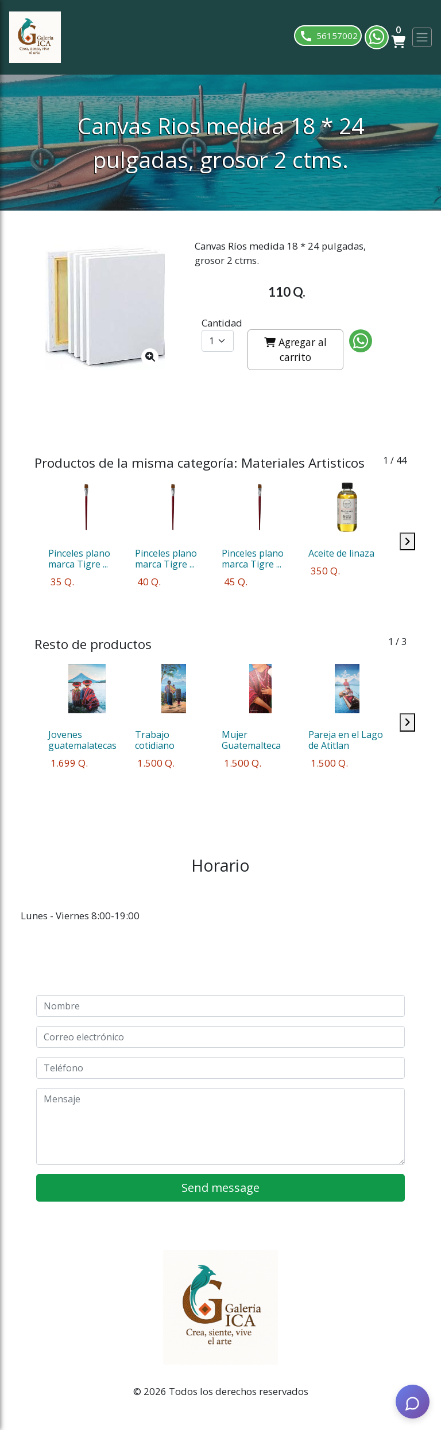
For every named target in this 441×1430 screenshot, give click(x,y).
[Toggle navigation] (422, 37)
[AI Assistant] (412, 1401)
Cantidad (222, 322)
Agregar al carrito (295, 349)
